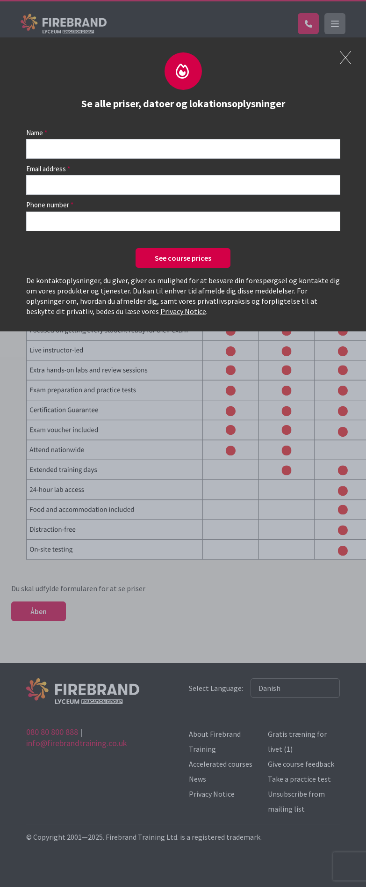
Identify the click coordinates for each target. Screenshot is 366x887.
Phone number (47, 204)
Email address (46, 168)
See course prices (183, 258)
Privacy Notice (183, 311)
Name (34, 132)
